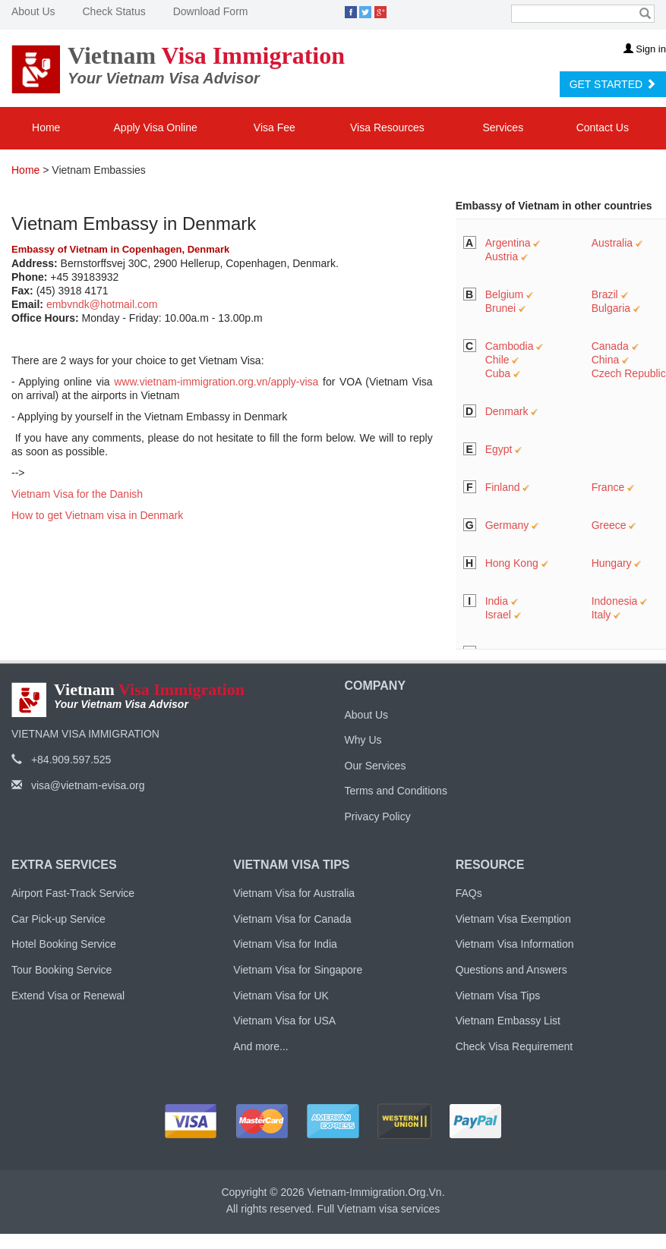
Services (504, 127)
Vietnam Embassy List (508, 1021)
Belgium (504, 294)
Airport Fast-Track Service (72, 893)
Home (46, 127)
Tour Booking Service (61, 970)
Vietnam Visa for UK (281, 995)
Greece (609, 525)
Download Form (210, 11)
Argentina (508, 243)
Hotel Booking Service (63, 944)
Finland (502, 487)
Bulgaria (611, 308)
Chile (497, 360)
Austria (502, 256)
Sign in (644, 49)
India (496, 601)
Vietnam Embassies (98, 170)
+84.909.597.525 (61, 759)
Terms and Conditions (396, 791)
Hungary (612, 563)
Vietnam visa (367, 1209)
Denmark (507, 411)
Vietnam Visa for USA (284, 1021)
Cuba (497, 373)
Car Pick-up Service (58, 919)
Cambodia (509, 346)
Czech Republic (629, 373)
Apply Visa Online (155, 127)
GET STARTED (613, 84)
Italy (601, 615)
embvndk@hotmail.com (102, 304)
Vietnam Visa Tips (498, 995)
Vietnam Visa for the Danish (77, 494)
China (606, 360)
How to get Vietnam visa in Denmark (97, 515)
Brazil (605, 294)
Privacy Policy (378, 816)
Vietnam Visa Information (515, 944)
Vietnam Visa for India (284, 944)
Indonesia (615, 601)
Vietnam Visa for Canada (292, 919)
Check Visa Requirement (514, 1046)
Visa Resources (389, 127)
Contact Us (602, 127)
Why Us (363, 740)
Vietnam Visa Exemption (513, 919)
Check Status (113, 11)
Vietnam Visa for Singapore (297, 970)
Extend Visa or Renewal (68, 995)
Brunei (500, 308)
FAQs (469, 893)
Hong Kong (511, 563)
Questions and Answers (511, 970)
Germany (507, 525)
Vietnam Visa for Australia (294, 893)
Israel (498, 615)
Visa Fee (274, 127)
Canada (610, 346)
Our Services (375, 766)
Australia (612, 243)
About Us (33, 11)
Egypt (499, 449)
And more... (260, 1046)
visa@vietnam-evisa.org (78, 785)
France (608, 487)
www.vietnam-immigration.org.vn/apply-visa (216, 382)
